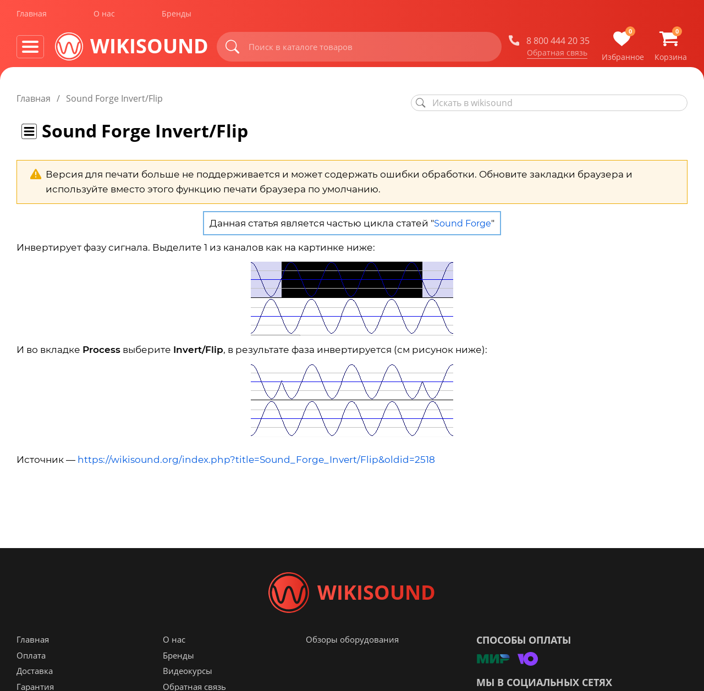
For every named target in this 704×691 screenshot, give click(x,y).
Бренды (176, 15)
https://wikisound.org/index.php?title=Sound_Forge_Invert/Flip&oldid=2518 (256, 459)
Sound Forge (462, 223)
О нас (104, 15)
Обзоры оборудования (352, 643)
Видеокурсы (187, 675)
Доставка (34, 675)
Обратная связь (557, 54)
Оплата (31, 659)
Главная (31, 15)
